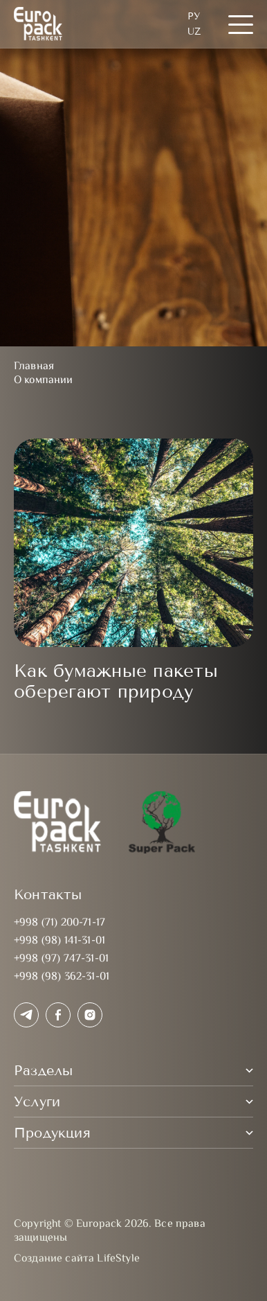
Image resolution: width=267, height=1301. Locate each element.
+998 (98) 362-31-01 (61, 977)
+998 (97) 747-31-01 (61, 959)
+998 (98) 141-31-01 (59, 941)
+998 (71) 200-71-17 (59, 923)
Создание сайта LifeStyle (77, 1259)
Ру (193, 16)
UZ (194, 31)
